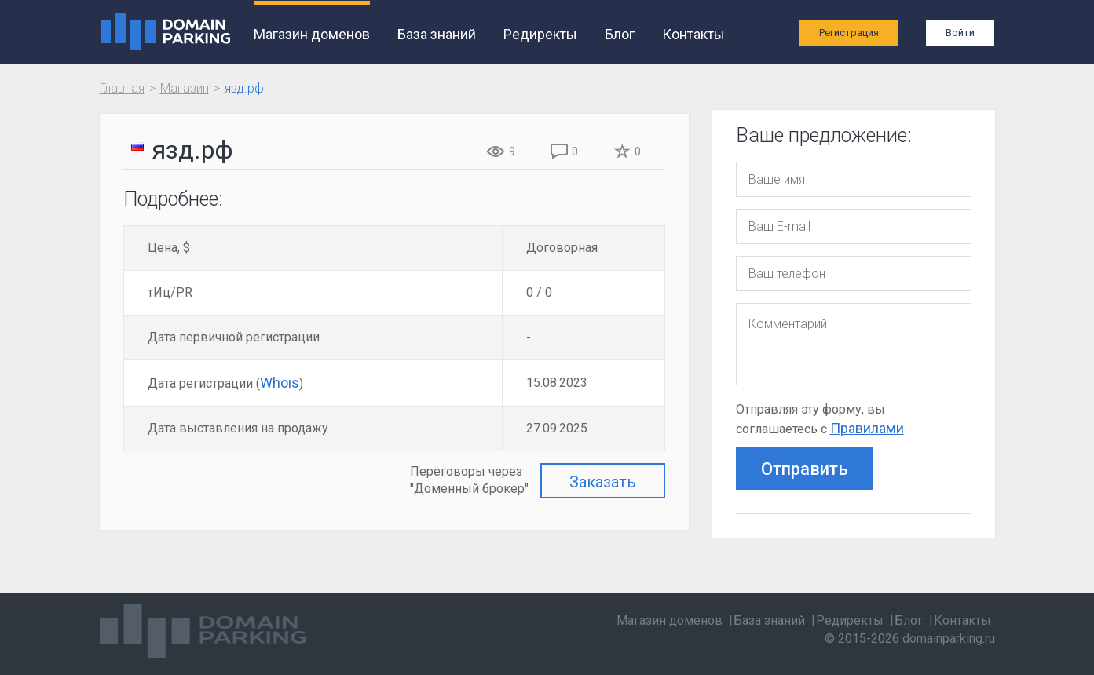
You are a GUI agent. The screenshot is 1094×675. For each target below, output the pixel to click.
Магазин (184, 88)
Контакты (693, 34)
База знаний (436, 34)
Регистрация (849, 32)
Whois (279, 382)
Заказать (602, 481)
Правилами (867, 428)
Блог (620, 34)
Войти (960, 32)
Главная (122, 88)
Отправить (804, 469)
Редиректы (540, 34)
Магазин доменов (312, 34)
